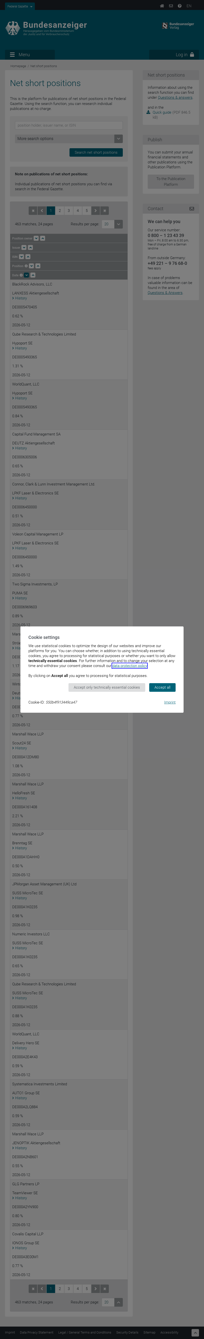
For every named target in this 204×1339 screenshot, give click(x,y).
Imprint (170, 702)
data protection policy (129, 666)
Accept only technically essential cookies (107, 687)
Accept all (162, 687)
